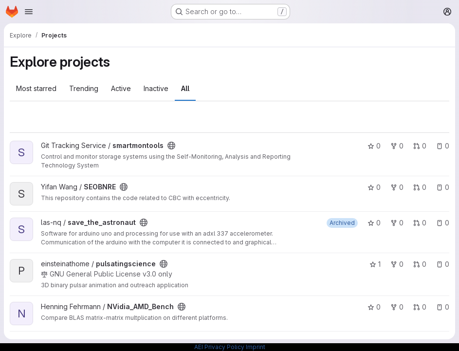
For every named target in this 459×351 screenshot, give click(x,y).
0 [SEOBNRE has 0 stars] (374, 187)
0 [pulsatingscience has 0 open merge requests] (419, 264)
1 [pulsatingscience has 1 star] (375, 264)
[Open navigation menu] (29, 11)
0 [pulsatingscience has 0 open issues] (442, 264)
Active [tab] (121, 88)
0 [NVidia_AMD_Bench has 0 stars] (374, 307)
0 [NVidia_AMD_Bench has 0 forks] (397, 307)
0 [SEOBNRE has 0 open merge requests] (419, 187)
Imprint (255, 347)
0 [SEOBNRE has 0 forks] (397, 187)
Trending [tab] (83, 88)
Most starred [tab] (36, 88)
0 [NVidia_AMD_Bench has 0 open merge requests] (419, 307)
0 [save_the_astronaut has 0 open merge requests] (419, 223)
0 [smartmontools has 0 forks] (397, 146)
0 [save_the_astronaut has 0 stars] (374, 223)
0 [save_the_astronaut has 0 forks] (397, 223)
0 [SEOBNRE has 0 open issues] (442, 187)
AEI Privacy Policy (219, 347)
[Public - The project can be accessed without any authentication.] (171, 145)
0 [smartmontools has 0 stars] (374, 146)
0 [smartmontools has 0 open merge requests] (419, 146)
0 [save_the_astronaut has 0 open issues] (442, 223)
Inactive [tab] (156, 88)
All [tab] (185, 88)
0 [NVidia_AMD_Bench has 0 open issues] (442, 307)
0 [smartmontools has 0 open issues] (442, 146)
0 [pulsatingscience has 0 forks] (397, 264)
